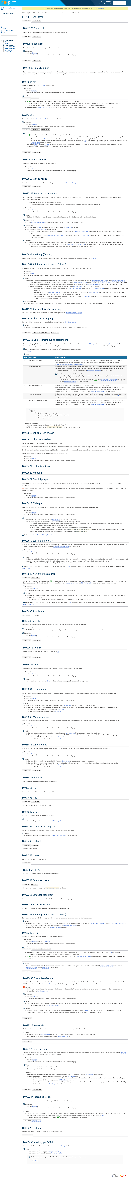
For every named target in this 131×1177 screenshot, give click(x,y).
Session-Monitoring (63, 1036)
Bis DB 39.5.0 (36, 577)
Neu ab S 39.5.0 (36, 971)
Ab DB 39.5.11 (36, 129)
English (7, 43)
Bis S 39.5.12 (35, 845)
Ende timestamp (48, 139)
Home (4, 27)
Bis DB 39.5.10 (36, 60)
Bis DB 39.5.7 (55, 332)
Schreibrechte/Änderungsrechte (110, 344)
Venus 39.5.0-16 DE (10, 46)
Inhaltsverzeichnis (7, 30)
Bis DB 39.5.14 (46, 949)
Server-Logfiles (45, 1034)
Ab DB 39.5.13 (27, 332)
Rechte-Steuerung (27, 568)
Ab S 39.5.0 (26, 884)
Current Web (32, 13)
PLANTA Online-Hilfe (98, 8)
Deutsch (7, 42)
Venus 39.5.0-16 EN (10, 48)
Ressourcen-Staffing (59, 1146)
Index (3, 28)
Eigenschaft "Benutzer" (44, 107)
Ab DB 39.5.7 (46, 332)
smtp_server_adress (31, 967)
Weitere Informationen (52, 1005)
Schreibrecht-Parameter (94, 370)
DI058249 (94, 258)
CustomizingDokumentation (46, 13)
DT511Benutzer (76, 13)
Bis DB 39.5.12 (36, 21)
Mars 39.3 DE (8, 51)
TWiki (23, 13)
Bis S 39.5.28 (35, 98)
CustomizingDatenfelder (63, 13)
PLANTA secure (51, 535)
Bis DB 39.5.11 (45, 129)
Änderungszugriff (85, 344)
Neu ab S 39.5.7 (27, 1041)
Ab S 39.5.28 (26, 98)
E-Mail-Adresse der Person (83, 956)
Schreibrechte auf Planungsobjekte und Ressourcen (69, 364)
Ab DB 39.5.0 (27, 577)
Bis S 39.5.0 (34, 884)
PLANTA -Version (58, 821)
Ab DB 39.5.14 (36, 949)
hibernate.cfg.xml (52, 888)
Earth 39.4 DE (8, 50)
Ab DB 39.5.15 (27, 186)
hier (70, 566)
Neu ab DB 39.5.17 (28, 1135)
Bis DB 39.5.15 (36, 186)
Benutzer (42, 85)
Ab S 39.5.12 (26, 845)
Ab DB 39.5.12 (27, 21)
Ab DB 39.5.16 (27, 949)
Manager (92, 344)
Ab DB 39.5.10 (27, 60)
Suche (3, 32)
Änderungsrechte (43, 991)
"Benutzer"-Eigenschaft (39, 119)
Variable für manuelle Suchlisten (76, 244)
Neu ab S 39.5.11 (37, 1089)
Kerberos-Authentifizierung (39, 535)
